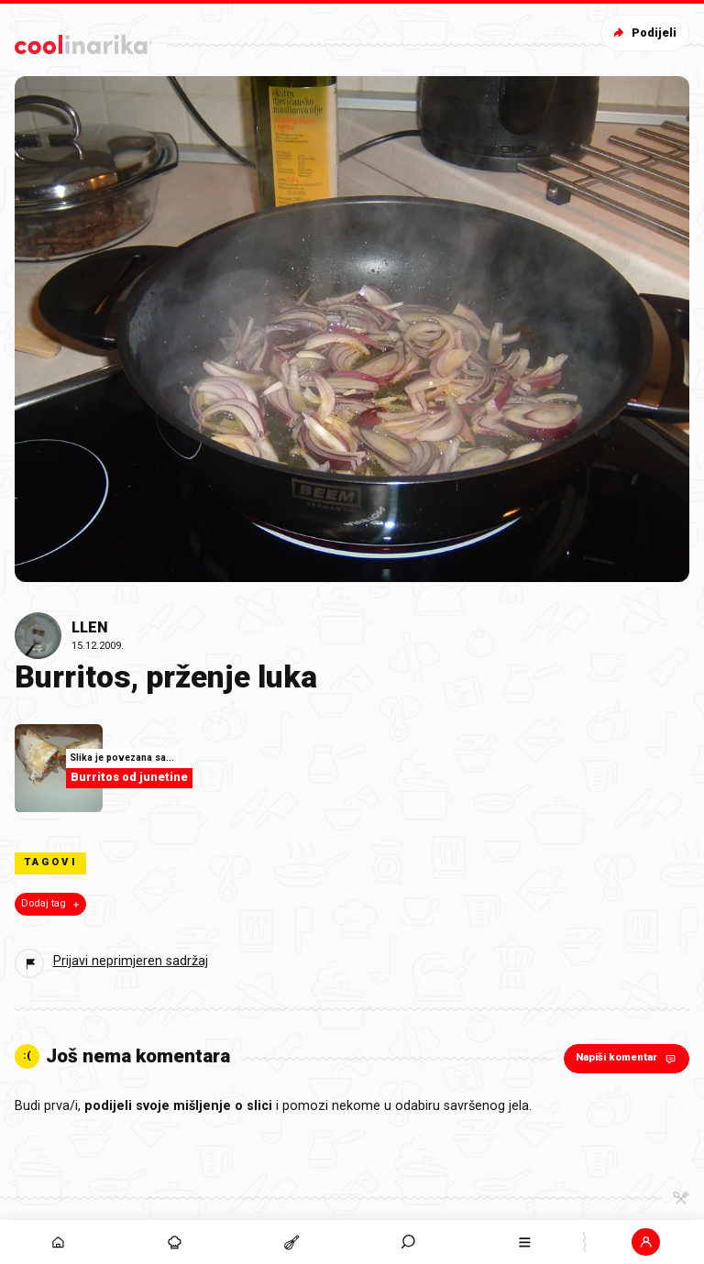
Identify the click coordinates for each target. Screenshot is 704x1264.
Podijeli (643, 32)
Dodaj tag (51, 903)
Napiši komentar (627, 1058)
